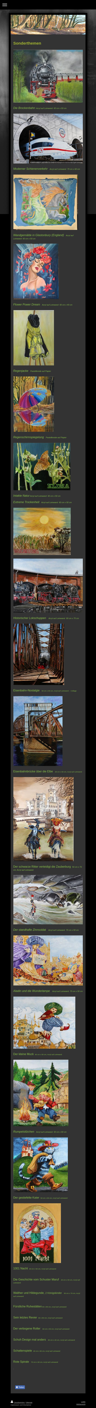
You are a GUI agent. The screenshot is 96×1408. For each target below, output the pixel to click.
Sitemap (29, 1402)
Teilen (20, 1387)
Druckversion (18, 1402)
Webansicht (80, 1404)
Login (83, 1402)
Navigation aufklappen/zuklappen (48, 5)
